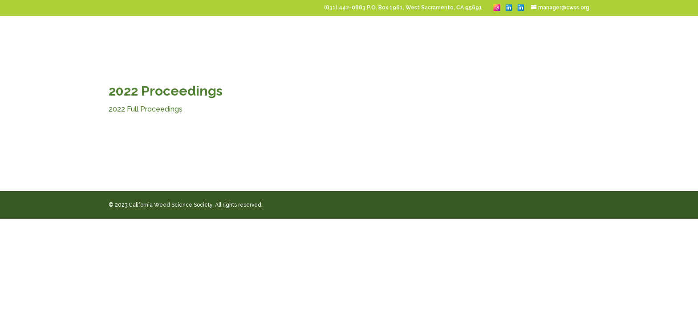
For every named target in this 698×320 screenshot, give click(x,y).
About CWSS (502, 37)
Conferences (238, 37)
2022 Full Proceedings (146, 109)
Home (201, 37)
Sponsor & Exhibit (295, 37)
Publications (559, 37)
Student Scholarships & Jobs (378, 37)
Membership (454, 37)
